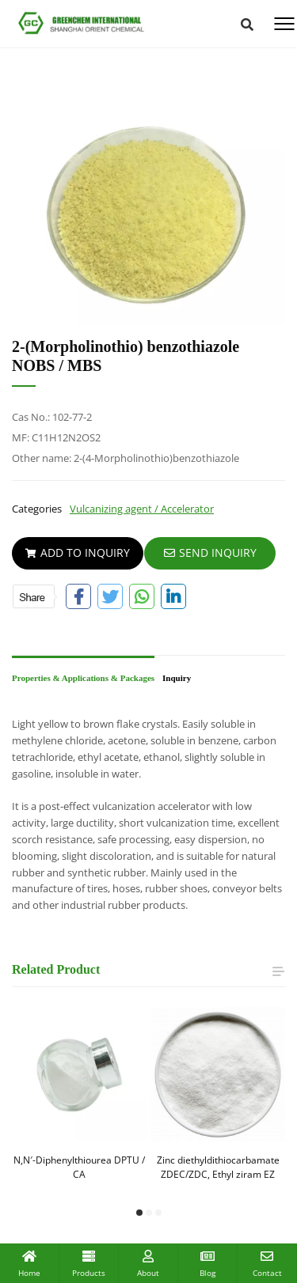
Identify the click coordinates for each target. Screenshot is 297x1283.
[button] (139, 1212)
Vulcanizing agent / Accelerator (142, 508)
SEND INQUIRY (210, 552)
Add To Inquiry (77, 552)
